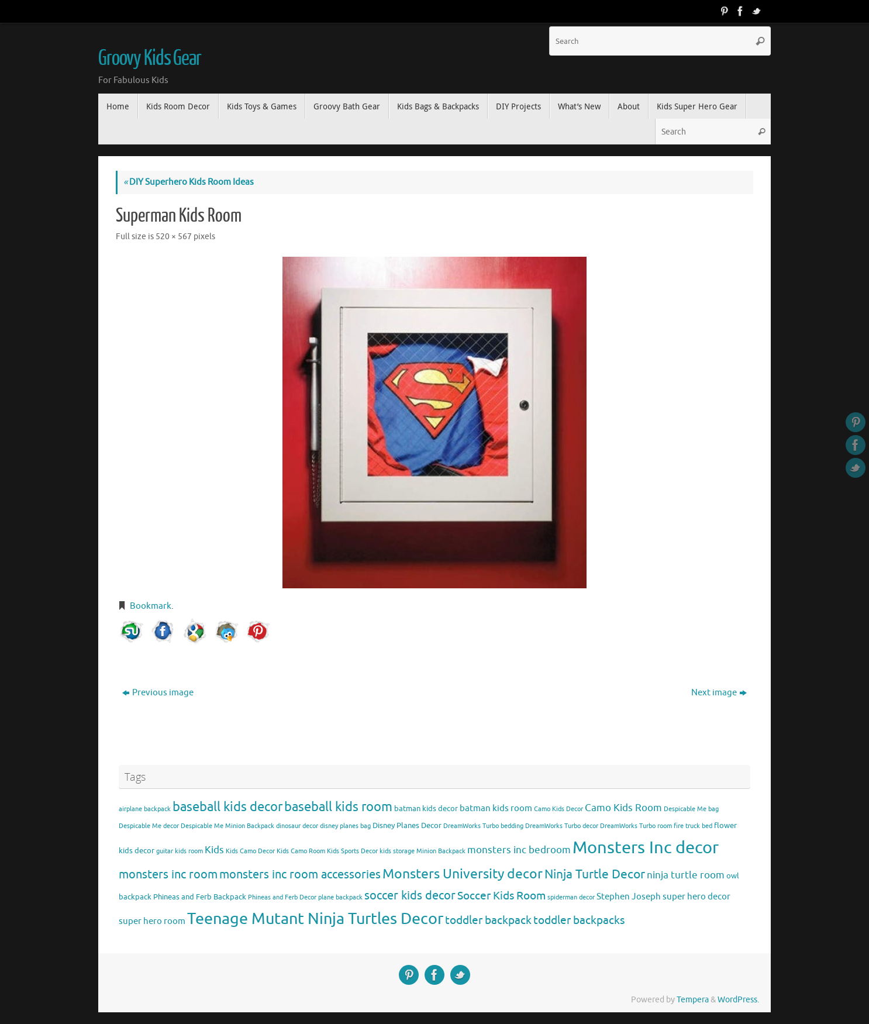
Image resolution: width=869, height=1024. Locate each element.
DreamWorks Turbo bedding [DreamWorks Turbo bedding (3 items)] (483, 826)
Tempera (693, 1000)
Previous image (158, 692)
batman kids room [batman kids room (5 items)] (496, 808)
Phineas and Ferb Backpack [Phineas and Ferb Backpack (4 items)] (199, 897)
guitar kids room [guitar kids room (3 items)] (179, 851)
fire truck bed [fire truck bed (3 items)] (693, 826)
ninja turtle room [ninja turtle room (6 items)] (686, 875)
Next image (719, 692)
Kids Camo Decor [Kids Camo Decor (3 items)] (250, 851)
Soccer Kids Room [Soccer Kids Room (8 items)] (501, 895)
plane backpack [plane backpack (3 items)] (340, 897)
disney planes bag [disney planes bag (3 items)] (345, 826)
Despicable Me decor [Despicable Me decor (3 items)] (149, 826)
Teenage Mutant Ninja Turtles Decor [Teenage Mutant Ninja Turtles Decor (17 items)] (315, 919)
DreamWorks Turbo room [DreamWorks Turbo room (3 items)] (636, 826)
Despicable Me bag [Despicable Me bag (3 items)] (691, 809)
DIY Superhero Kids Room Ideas (188, 182)
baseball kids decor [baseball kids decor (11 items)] (227, 806)
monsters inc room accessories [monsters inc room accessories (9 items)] (300, 874)
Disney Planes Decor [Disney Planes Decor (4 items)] (407, 825)
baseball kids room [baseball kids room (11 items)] (338, 806)
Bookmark (150, 606)
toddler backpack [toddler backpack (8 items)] (488, 920)
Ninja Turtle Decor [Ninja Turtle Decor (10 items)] (594, 874)
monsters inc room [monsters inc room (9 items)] (168, 874)
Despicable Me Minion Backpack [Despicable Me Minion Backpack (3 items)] (227, 826)
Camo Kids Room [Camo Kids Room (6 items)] (623, 808)
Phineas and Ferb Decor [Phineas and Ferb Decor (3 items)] (282, 897)
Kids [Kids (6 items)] (214, 850)
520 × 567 (174, 237)
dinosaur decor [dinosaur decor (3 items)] (297, 826)
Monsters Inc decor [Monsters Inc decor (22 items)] (646, 847)
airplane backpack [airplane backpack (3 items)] (145, 809)
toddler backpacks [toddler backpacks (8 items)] (579, 920)
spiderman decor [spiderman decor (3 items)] (571, 897)
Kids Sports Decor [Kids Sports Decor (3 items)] (352, 851)
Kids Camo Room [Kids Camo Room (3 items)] (301, 851)
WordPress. (738, 1000)
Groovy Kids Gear (149, 58)
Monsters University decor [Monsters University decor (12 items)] (462, 874)
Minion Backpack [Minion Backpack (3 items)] (440, 851)
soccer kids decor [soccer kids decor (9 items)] (410, 895)
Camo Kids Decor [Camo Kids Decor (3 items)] (558, 809)
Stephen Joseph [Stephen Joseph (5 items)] (628, 896)
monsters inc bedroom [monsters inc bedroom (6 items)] (519, 850)
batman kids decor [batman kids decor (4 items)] (426, 808)
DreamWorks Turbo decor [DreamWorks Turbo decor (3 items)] (561, 826)
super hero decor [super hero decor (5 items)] (696, 896)
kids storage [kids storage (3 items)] (397, 851)
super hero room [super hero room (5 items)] (152, 921)
